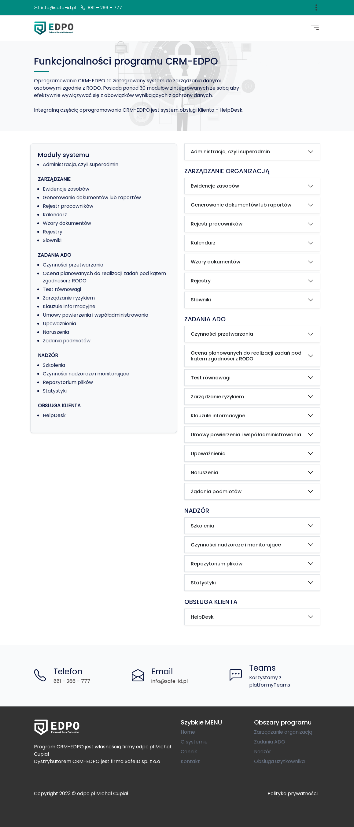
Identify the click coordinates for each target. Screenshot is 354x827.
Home (188, 732)
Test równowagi (62, 289)
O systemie (194, 741)
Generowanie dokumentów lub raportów (92, 197)
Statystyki (55, 390)
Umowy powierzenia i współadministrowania (95, 315)
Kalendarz (55, 214)
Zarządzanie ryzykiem (69, 297)
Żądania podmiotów (66, 340)
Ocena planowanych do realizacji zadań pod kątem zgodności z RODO (246, 355)
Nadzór (262, 751)
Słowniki (52, 240)
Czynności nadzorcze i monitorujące (86, 373)
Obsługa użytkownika (279, 761)
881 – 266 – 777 (105, 7)
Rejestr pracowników (68, 206)
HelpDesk (54, 415)
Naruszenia (56, 332)
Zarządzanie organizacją (283, 732)
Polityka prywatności (292, 793)
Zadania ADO (269, 741)
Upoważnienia (59, 323)
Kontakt (190, 761)
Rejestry (52, 231)
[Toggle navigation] (316, 8)
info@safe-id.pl (58, 7)
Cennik (189, 751)
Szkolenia (54, 365)
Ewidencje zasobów (66, 188)
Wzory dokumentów (67, 223)
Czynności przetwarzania (73, 264)
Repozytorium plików (68, 382)
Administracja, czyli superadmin (80, 164)
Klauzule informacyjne (69, 306)
